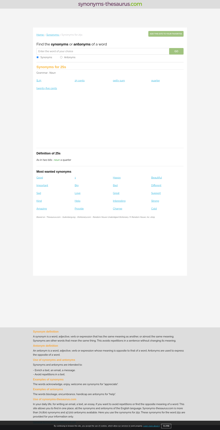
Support (156, 193)
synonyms (59, 44)
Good (39, 177)
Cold (154, 208)
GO (176, 51)
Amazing (41, 208)
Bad (115, 185)
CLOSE (166, 426)
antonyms (82, 44)
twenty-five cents (46, 88)
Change (117, 208)
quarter (155, 80)
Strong (155, 200)
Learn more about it (151, 426)
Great (116, 193)
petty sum (119, 80)
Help (77, 200)
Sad (38, 193)
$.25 (38, 80)
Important (42, 185)
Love (78, 193)
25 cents (80, 80)
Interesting (119, 200)
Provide (79, 208)
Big (77, 185)
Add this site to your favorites (166, 34)
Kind (39, 200)
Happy (117, 177)
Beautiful (156, 177)
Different (156, 185)
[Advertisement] (110, 18)
